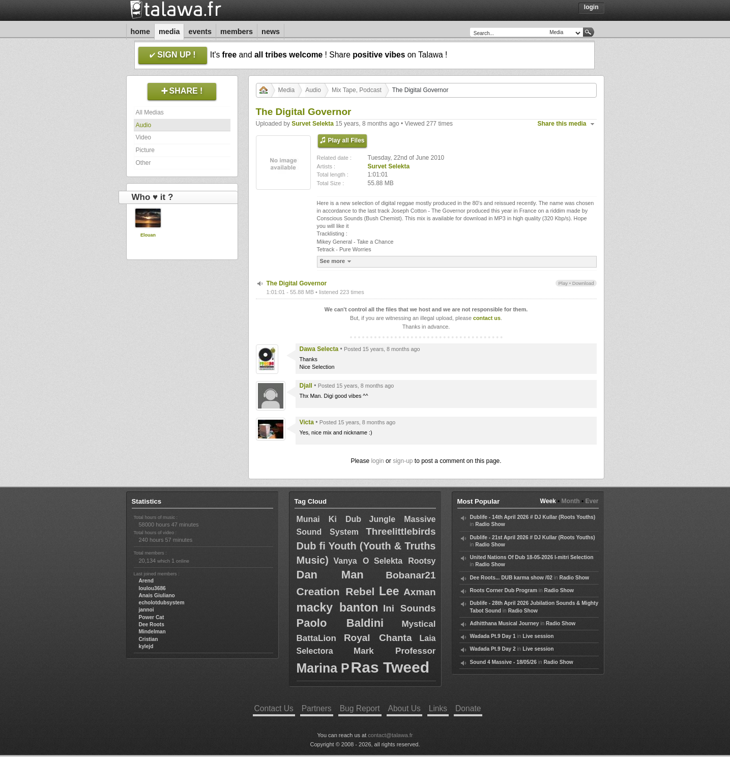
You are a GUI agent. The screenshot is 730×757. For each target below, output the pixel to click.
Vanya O (351, 561)
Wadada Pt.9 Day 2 (493, 649)
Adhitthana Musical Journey (504, 623)
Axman (419, 592)
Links (438, 708)
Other (143, 162)
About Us (404, 708)
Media (169, 31)
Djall (306, 385)
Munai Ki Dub (329, 519)
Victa (307, 422)
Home (140, 31)
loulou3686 (152, 588)
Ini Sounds (409, 608)
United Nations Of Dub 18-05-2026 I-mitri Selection (532, 557)
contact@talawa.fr (390, 735)
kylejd (146, 646)
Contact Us (274, 708)
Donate (468, 708)
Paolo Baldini (340, 623)
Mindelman (152, 631)
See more (337, 261)
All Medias (150, 112)
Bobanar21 (410, 575)
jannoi (146, 610)
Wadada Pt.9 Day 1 (493, 636)
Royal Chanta (378, 637)
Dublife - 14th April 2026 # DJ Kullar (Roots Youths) (533, 517)
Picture (145, 150)
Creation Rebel (336, 591)
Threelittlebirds (400, 531)
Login (591, 7)
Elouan (148, 235)
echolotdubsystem (162, 602)
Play (563, 283)
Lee (389, 591)
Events (200, 31)
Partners (317, 708)
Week (548, 501)
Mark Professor (394, 651)
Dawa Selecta (319, 349)
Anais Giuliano (157, 595)
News (270, 31)
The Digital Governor (297, 283)
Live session (537, 636)
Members (236, 31)
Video (143, 137)
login (377, 460)
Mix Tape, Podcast (357, 90)
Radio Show (490, 524)
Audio (144, 125)
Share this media (562, 123)
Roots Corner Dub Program (503, 590)
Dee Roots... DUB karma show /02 (511, 577)
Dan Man (330, 574)
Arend (146, 581)
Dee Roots (151, 624)
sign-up (403, 460)
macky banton (337, 607)
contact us (487, 318)
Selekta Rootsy (404, 561)
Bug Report (360, 708)
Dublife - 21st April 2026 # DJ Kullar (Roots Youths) (532, 537)
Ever (591, 501)
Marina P (323, 668)
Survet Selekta (312, 123)
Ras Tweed (390, 667)
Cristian (148, 639)
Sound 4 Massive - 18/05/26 (503, 662)
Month (571, 501)
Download (583, 283)
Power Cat (151, 617)
